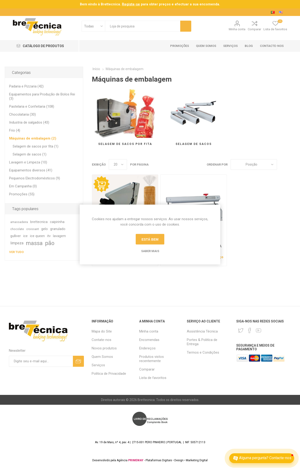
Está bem (150, 239)
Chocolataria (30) (22, 114)
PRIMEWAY (135, 460)
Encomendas (149, 340)
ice (25, 236)
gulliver (15, 236)
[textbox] (142, 26)
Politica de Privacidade (109, 373)
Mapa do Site (102, 331)
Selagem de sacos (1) (29, 154)
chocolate (17, 229)
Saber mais (150, 251)
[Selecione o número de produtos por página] (118, 164)
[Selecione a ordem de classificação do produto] (254, 164)
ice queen (37, 236)
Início (96, 69)
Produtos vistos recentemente (151, 359)
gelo (44, 229)
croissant (32, 229)
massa (34, 243)
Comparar (254, 29)
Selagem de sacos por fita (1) (35, 146)
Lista (291, 164)
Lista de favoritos (152, 378)
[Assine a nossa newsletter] (41, 361)
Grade (282, 164)
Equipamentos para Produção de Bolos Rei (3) (42, 96)
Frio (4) (14, 130)
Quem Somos (102, 357)
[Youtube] (258, 330)
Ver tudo (16, 252)
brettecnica (39, 222)
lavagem (59, 236)
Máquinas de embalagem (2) (32, 138)
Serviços (98, 365)
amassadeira (19, 222)
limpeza (16, 243)
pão (49, 243)
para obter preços (146, 4)
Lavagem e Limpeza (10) (28, 162)
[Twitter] (240, 330)
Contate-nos (101, 340)
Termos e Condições (203, 352)
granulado (57, 229)
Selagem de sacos (194, 144)
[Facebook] (249, 330)
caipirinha (57, 222)
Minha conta (237, 29)
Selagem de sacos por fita (125, 144)
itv (49, 236)
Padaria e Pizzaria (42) (26, 86)
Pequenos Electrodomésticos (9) (34, 178)
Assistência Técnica (202, 331)
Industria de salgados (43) (29, 122)
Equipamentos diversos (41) (30, 170)
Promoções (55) (21, 194)
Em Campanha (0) (23, 186)
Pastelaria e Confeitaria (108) (31, 106)
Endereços (147, 348)
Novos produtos (104, 348)
